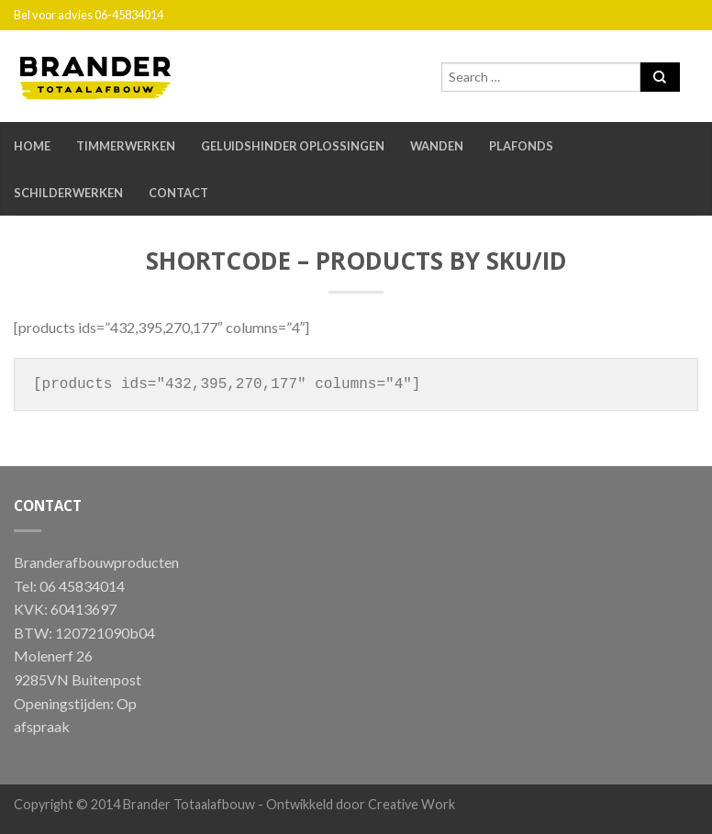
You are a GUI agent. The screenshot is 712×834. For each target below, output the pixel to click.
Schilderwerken (68, 192)
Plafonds (521, 146)
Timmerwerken (125, 146)
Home (32, 146)
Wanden (436, 146)
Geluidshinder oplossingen (292, 146)
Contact (178, 192)
